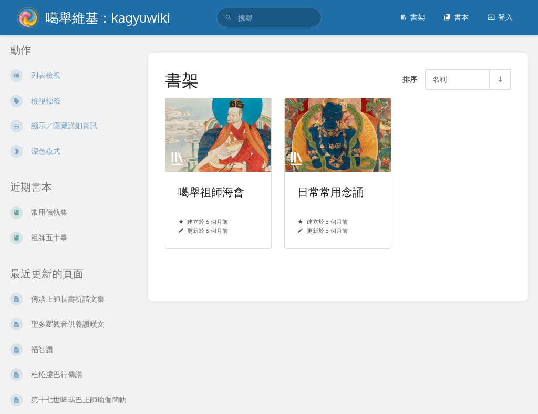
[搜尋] (228, 17)
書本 (456, 17)
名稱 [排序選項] (439, 79)
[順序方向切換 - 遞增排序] (499, 79)
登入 (500, 17)
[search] (269, 17)
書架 (412, 17)
